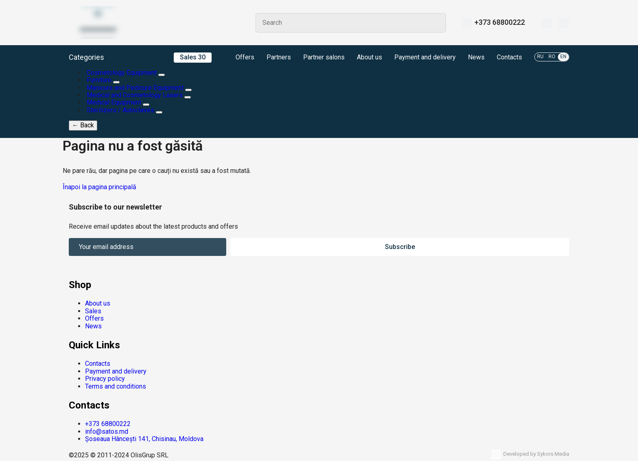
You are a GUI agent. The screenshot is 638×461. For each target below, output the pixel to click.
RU (540, 56)
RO (551, 56)
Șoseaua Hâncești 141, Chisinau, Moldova (144, 439)
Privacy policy (105, 378)
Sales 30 (192, 57)
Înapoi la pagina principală (99, 187)
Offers (239, 58)
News (476, 57)
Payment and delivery (425, 57)
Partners (279, 57)
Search (436, 23)
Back (83, 125)
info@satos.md (106, 431)
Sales (93, 311)
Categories (86, 57)
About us (369, 57)
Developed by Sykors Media (530, 454)
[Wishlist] (546, 23)
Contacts (509, 57)
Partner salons (324, 57)
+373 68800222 (499, 22)
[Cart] (563, 23)
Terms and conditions (115, 386)
